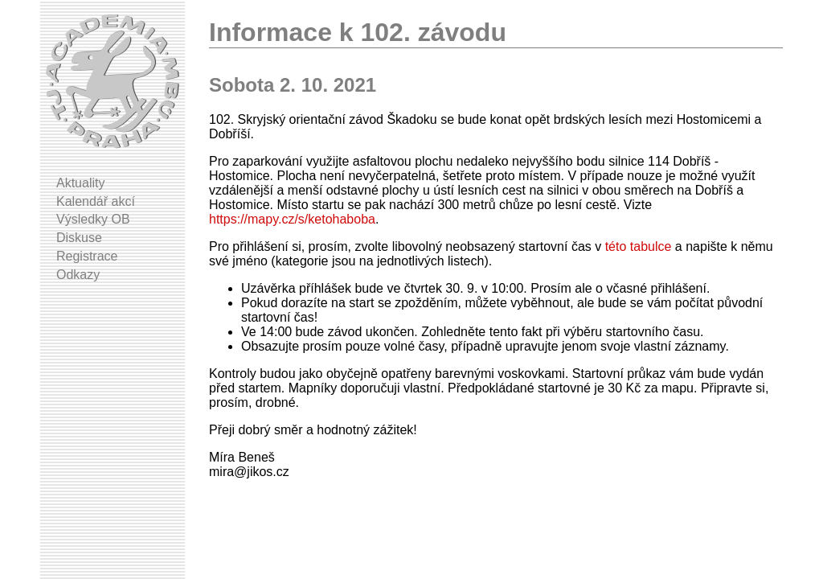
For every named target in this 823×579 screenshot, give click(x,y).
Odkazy (78, 274)
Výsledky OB (93, 219)
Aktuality (80, 183)
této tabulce (638, 246)
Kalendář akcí (95, 201)
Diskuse (79, 237)
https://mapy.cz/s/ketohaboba (292, 219)
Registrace (86, 256)
